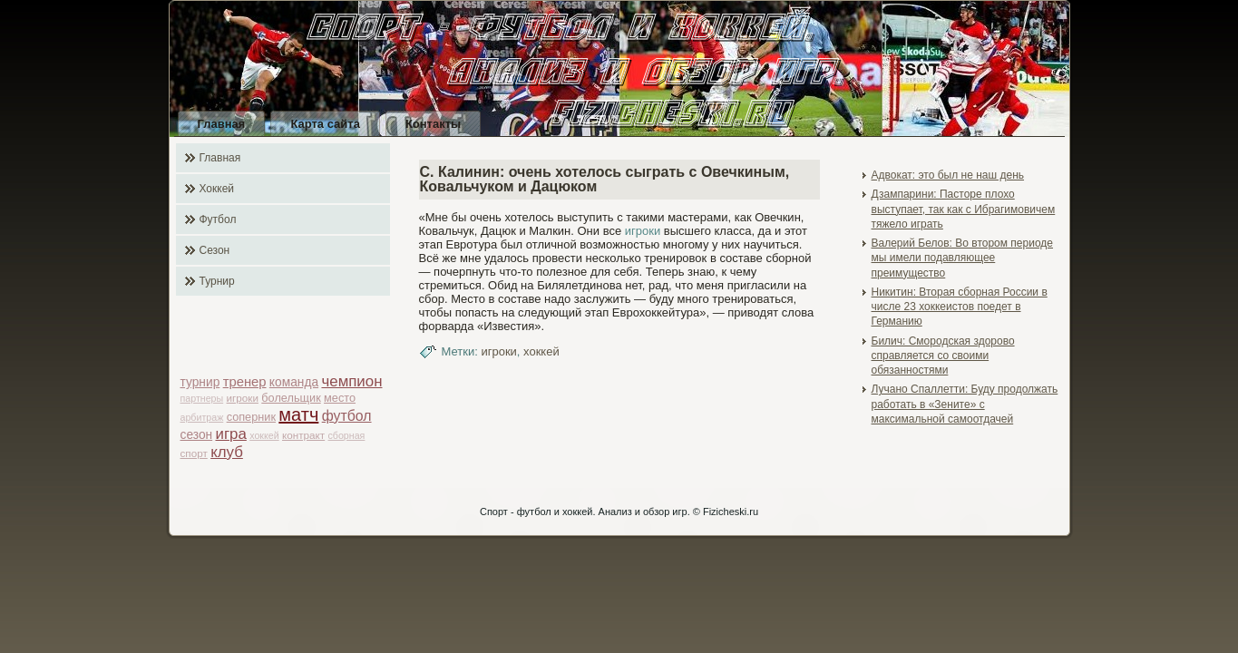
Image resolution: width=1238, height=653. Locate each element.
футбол (347, 416)
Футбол (218, 219)
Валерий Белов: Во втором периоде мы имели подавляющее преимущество (963, 258)
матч (298, 414)
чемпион (351, 381)
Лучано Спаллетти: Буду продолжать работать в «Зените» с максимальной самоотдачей (965, 404)
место (340, 397)
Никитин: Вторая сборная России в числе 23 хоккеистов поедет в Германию (960, 307)
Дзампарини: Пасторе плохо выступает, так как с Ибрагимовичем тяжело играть (964, 209)
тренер (245, 382)
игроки (242, 398)
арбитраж (202, 417)
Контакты (433, 124)
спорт (194, 453)
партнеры (202, 398)
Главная (222, 124)
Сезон (215, 250)
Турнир (217, 281)
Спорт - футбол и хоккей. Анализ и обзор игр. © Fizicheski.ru (619, 511)
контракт (303, 435)
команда (293, 382)
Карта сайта (325, 124)
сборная (347, 435)
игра (231, 434)
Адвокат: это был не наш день (948, 175)
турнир (200, 382)
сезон (196, 435)
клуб (226, 452)
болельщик (290, 397)
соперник (251, 417)
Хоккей (217, 188)
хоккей (263, 435)
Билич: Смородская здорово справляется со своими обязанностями (943, 356)
